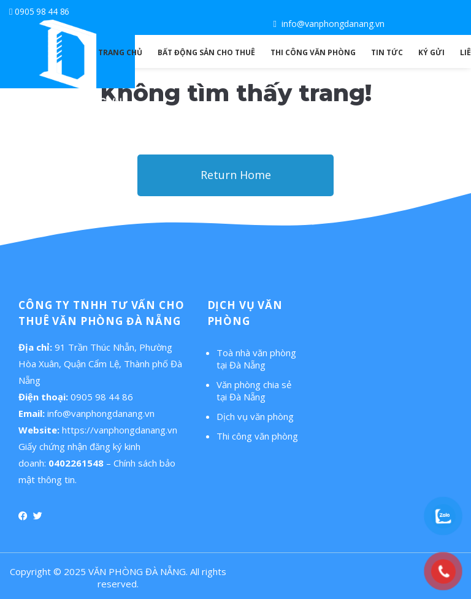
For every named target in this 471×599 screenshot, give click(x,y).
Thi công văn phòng (257, 436)
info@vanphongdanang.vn (333, 23)
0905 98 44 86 (42, 11)
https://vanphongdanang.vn (119, 430)
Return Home (236, 174)
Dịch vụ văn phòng (255, 416)
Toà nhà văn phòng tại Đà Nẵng (256, 358)
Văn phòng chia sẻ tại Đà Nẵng (253, 390)
